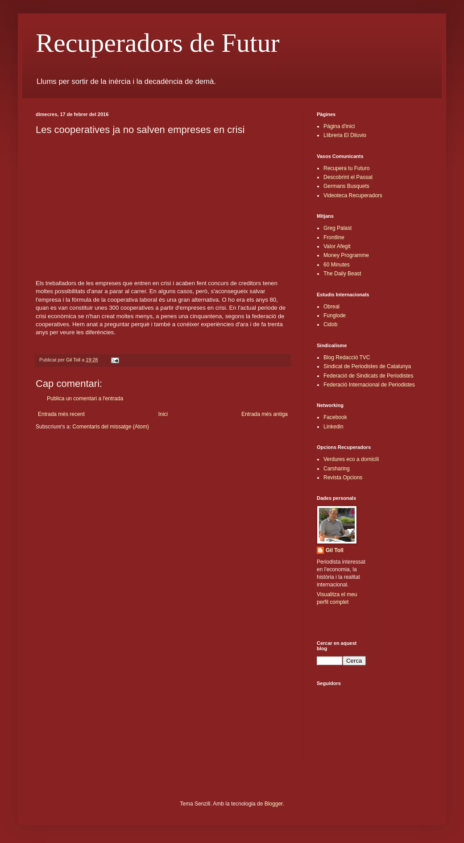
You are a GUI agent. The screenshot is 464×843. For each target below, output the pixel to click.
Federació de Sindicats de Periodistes (368, 376)
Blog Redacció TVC (346, 357)
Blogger (274, 804)
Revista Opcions (342, 477)
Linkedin (333, 427)
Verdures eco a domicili (351, 459)
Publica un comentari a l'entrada (85, 398)
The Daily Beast (342, 273)
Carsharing (336, 468)
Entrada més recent (61, 414)
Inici (163, 414)
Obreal (331, 306)
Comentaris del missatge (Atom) (110, 427)
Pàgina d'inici (339, 126)
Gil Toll (335, 550)
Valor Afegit (336, 246)
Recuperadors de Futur (158, 43)
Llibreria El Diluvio (344, 135)
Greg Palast (337, 228)
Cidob (330, 324)
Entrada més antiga (264, 414)
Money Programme (346, 255)
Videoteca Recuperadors (352, 195)
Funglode (334, 315)
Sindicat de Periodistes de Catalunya (367, 366)
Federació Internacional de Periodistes (369, 385)
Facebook (335, 417)
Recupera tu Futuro (346, 168)
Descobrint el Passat (348, 177)
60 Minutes (336, 265)
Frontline (333, 237)
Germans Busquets (346, 186)
